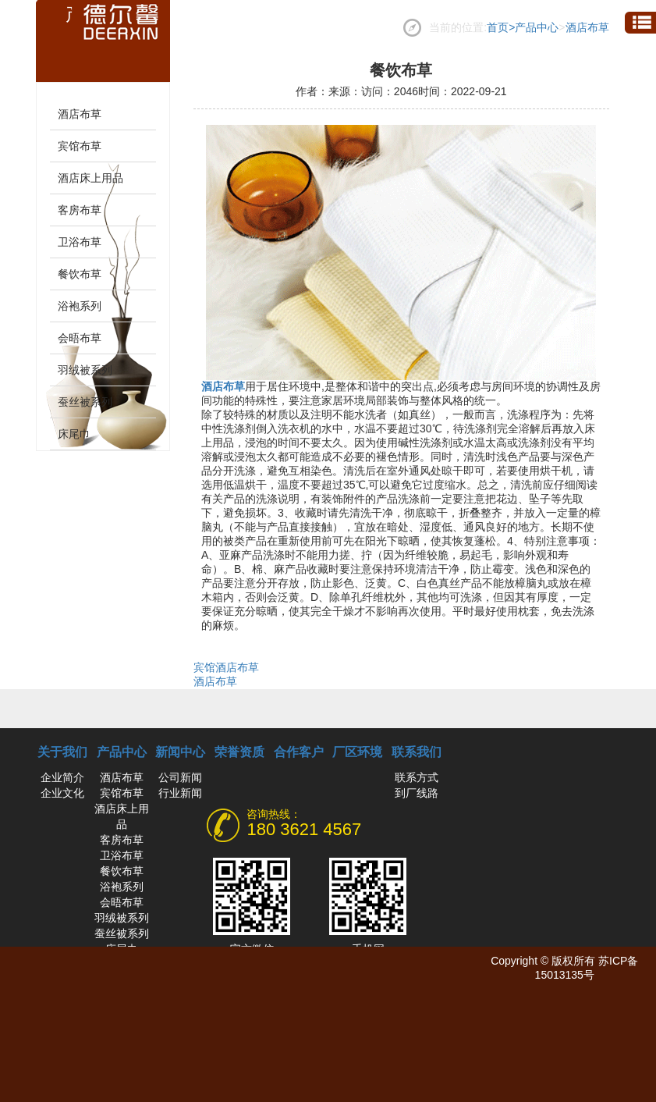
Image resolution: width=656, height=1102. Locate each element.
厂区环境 (357, 752)
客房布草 (79, 210)
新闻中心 (180, 752)
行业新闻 (180, 793)
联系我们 (416, 752)
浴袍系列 (79, 306)
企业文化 (62, 793)
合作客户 (299, 752)
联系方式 (416, 777)
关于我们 (62, 752)
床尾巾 (74, 434)
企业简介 (62, 777)
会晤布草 (79, 338)
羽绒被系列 (85, 370)
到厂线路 (416, 793)
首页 (501, 27)
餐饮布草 (79, 274)
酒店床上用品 (90, 178)
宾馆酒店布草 (226, 667)
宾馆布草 (79, 146)
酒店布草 (587, 27)
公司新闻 (180, 777)
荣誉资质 (239, 752)
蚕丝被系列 (85, 402)
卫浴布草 (79, 242)
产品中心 (536, 27)
